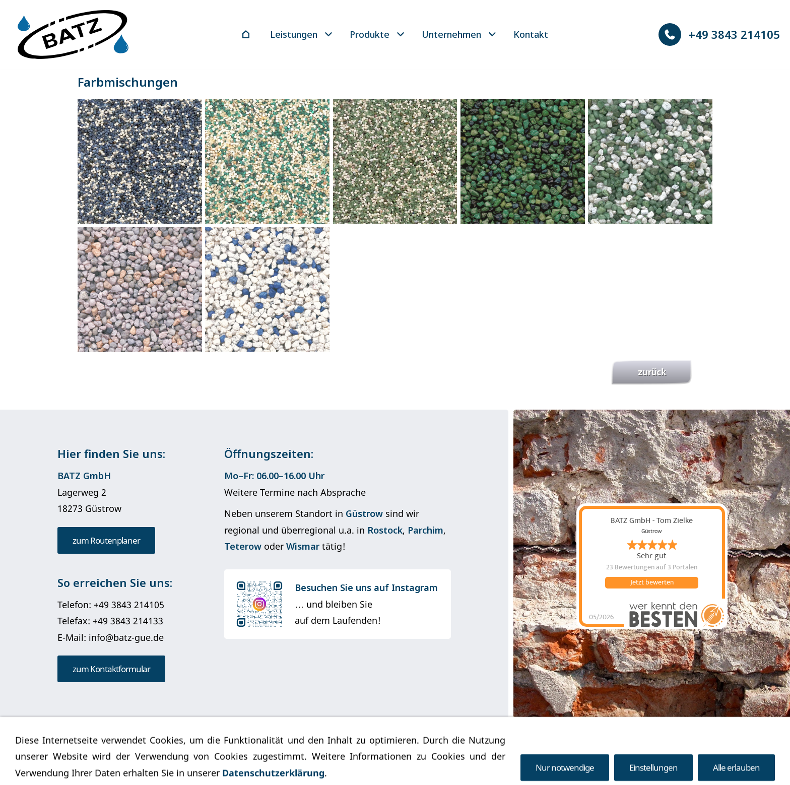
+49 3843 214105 (719, 34)
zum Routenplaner (106, 540)
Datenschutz (366, 746)
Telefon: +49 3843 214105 (110, 605)
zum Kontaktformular (111, 669)
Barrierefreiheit (474, 746)
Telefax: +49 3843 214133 (110, 621)
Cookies (417, 746)
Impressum (308, 746)
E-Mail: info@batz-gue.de (110, 637)
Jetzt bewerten (652, 582)
